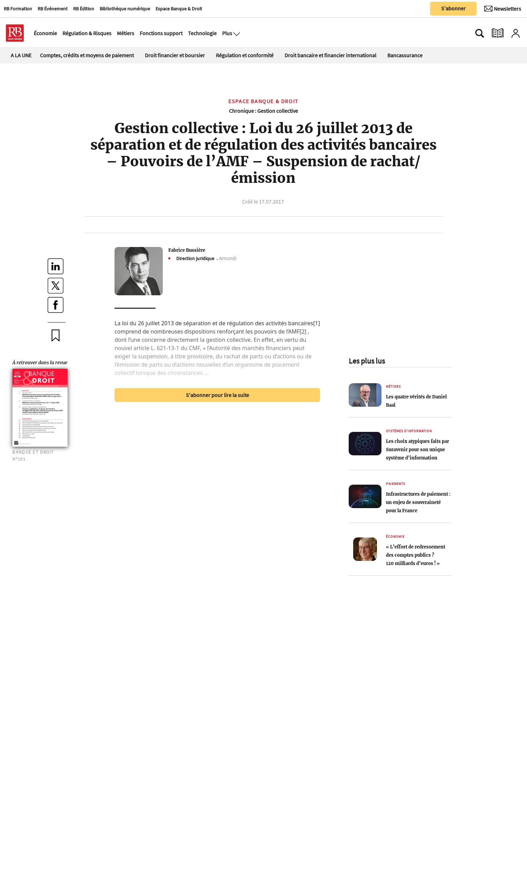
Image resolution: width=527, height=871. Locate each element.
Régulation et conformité (245, 55)
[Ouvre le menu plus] (236, 33)
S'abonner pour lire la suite (217, 395)
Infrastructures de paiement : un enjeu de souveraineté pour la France (418, 502)
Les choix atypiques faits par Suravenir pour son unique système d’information (417, 449)
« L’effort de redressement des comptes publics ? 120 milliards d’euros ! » (415, 555)
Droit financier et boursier (175, 55)
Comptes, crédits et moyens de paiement (87, 55)
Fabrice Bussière (186, 250)
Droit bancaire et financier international (330, 55)
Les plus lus (367, 361)
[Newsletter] (502, 8)
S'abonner (453, 8)
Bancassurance (404, 55)
